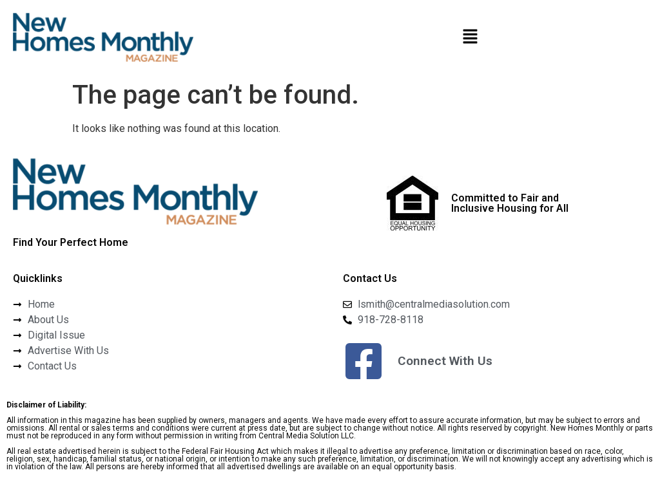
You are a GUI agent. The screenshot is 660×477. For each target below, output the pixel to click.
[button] (470, 37)
